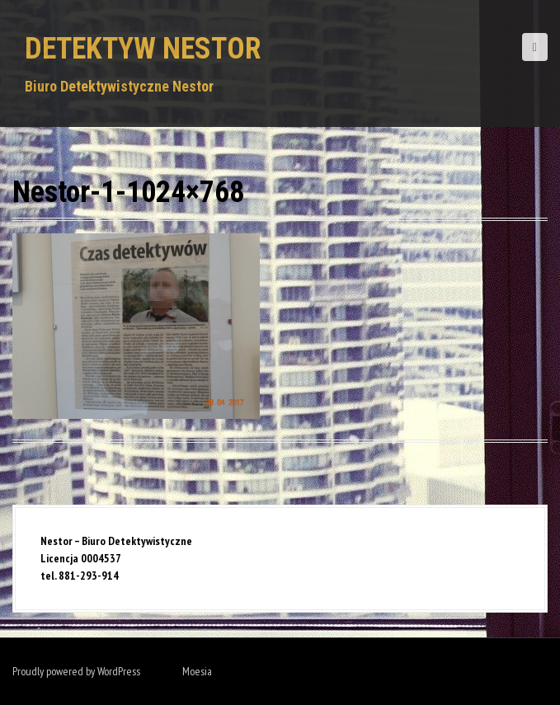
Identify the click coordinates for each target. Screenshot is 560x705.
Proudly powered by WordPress (76, 671)
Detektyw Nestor (143, 48)
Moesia (197, 671)
